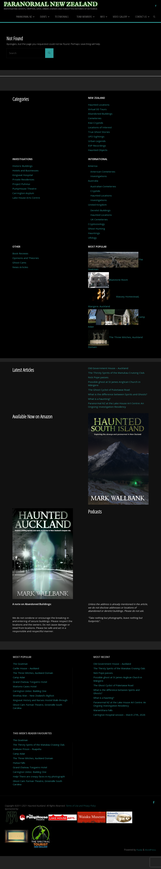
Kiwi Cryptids (95, 122)
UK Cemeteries (99, 219)
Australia (93, 180)
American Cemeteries (102, 171)
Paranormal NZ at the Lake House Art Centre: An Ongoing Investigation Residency (116, 405)
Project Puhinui (21, 184)
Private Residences (23, 179)
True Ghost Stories (99, 131)
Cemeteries (94, 118)
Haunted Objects (97, 150)
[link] (154, 16)
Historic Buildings (22, 165)
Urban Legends (97, 141)
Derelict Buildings (100, 210)
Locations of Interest (100, 127)
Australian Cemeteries (103, 186)
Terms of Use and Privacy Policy (81, 818)
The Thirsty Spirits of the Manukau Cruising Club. (116, 372)
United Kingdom (97, 204)
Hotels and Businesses (25, 170)
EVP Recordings (97, 145)
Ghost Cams (19, 262)
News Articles (20, 267)
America (92, 165)
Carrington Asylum (23, 193)
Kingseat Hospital (22, 175)
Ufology (92, 237)
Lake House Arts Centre (26, 197)
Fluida (139, 862)
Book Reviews (20, 253)
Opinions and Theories (25, 258)
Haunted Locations (98, 104)
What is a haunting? (99, 398)
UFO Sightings (96, 136)
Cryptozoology (96, 224)
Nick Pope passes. (98, 377)
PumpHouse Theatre (24, 188)
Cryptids (95, 190)
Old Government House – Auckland (108, 368)
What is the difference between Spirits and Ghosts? (117, 394)
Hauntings (94, 233)
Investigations (98, 176)
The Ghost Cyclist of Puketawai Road (109, 389)
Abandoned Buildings (100, 113)
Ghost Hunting (96, 228)
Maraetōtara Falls (103, 713)
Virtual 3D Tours (97, 109)
